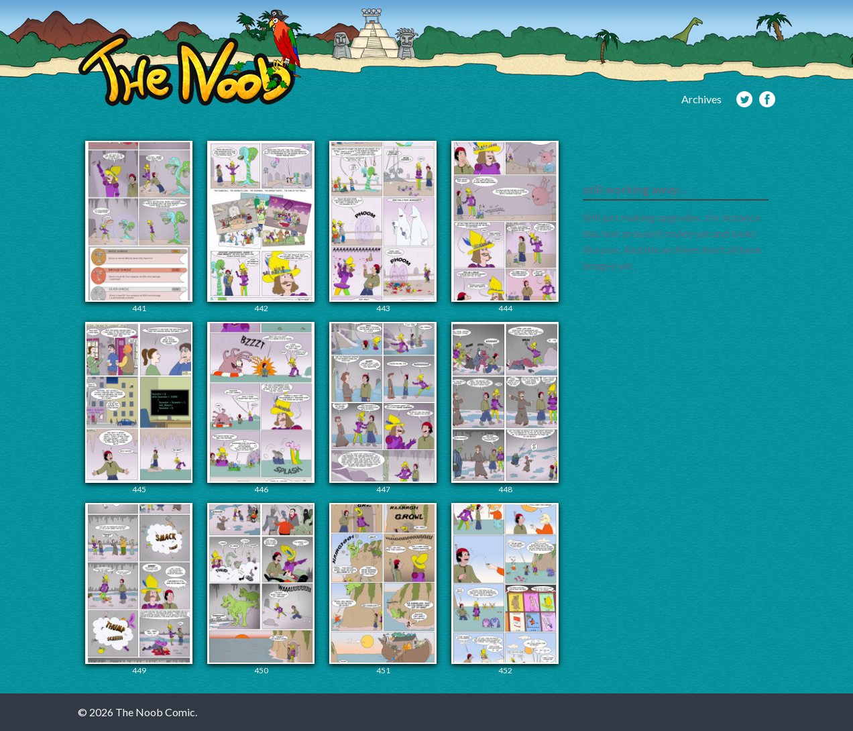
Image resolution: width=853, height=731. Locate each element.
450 (261, 589)
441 (138, 227)
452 (505, 589)
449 (138, 589)
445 (138, 408)
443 (383, 227)
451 (383, 589)
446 (261, 408)
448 (505, 408)
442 (261, 227)
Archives (701, 99)
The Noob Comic (189, 58)
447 (383, 408)
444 (505, 227)
